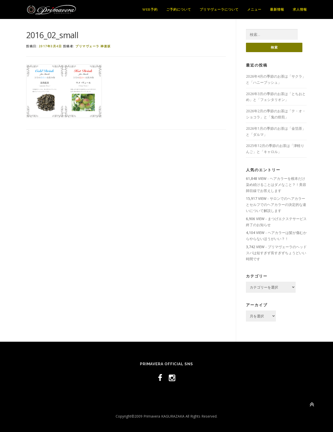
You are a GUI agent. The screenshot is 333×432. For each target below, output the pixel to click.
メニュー (254, 9)
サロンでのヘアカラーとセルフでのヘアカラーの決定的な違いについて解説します (276, 204)
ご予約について (178, 9)
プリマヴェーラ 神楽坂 (93, 46)
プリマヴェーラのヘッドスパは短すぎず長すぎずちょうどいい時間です (276, 252)
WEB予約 (150, 9)
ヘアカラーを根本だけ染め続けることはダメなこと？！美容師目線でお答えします (276, 184)
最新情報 (277, 9)
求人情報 (300, 9)
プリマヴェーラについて (219, 9)
